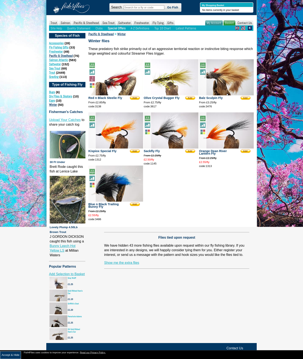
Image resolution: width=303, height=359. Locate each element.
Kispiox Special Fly (102, 151)
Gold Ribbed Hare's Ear (75, 292)
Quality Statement (78, 28)
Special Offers (117, 28)
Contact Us (245, 23)
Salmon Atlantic (58, 60)
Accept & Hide (10, 354)
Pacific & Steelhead (86, 23)
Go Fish (172, 7)
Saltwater (124, 23)
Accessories (56, 43)
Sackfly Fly (152, 151)
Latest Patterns (186, 28)
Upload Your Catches (65, 120)
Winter (53, 105)
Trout (53, 23)
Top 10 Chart (162, 28)
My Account (214, 23)
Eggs (52, 101)
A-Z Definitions (140, 28)
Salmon (65, 23)
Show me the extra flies (121, 262)
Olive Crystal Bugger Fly (161, 98)
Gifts (170, 23)
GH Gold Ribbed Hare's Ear (74, 330)
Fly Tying (158, 23)
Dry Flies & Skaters (60, 96)
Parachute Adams (75, 316)
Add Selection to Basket (67, 274)
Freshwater (141, 23)
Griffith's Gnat (73, 303)
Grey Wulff (72, 278)
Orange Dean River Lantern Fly (213, 152)
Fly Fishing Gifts (58, 47)
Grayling (53, 77)
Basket (229, 23)
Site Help (56, 28)
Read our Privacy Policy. (93, 352)
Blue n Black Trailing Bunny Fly (103, 205)
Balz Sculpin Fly (211, 98)
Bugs (52, 92)
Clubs (99, 28)
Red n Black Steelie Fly (105, 98)
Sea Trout (108, 23)
